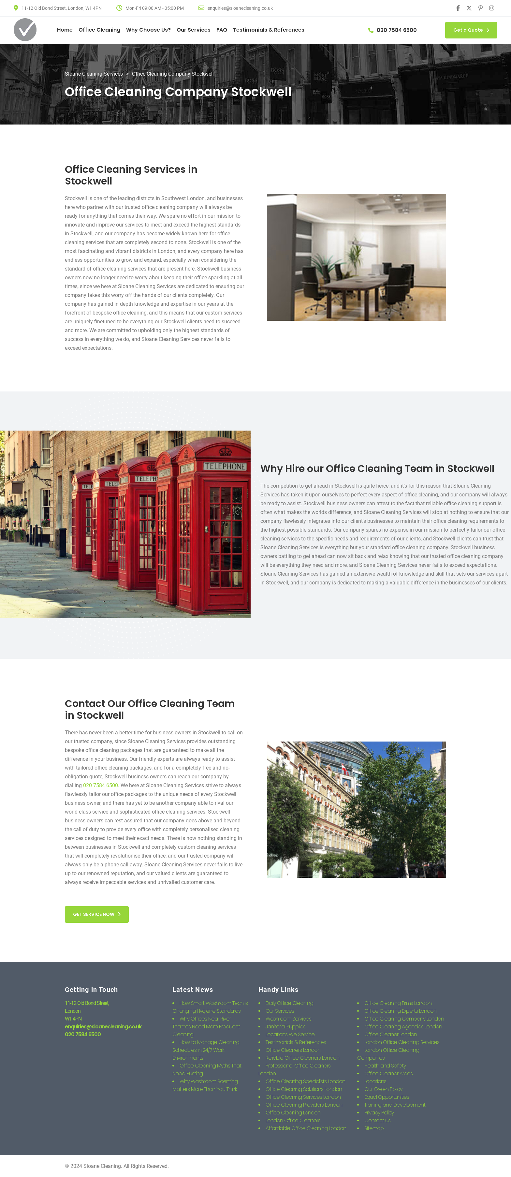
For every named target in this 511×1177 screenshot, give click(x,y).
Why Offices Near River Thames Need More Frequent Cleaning (206, 1026)
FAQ (221, 30)
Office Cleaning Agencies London (403, 1026)
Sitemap (374, 1128)
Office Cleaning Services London (303, 1097)
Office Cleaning (99, 30)
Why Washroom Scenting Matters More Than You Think (205, 1085)
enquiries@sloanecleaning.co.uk (103, 1026)
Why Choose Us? (148, 30)
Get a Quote (471, 30)
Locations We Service (290, 1034)
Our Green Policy (383, 1089)
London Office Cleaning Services (401, 1042)
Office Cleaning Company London (404, 1019)
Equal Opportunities (386, 1097)
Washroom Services (288, 1019)
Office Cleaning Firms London (397, 1003)
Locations (375, 1081)
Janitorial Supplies (285, 1026)
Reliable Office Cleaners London (302, 1058)
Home (65, 30)
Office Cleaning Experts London (400, 1011)
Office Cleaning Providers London (304, 1105)
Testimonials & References (268, 30)
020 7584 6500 (100, 785)
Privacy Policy (379, 1112)
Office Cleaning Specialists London (305, 1081)
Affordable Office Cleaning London (306, 1128)
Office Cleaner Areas (388, 1073)
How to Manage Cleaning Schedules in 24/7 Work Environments (205, 1050)
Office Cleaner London (390, 1034)
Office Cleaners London (293, 1050)
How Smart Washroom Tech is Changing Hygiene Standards (210, 1007)
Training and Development (394, 1105)
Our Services (194, 30)
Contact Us (377, 1120)
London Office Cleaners (293, 1120)
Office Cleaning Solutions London (304, 1089)
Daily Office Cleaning (289, 1003)
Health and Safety (385, 1065)
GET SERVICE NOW (97, 914)
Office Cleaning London (293, 1112)
